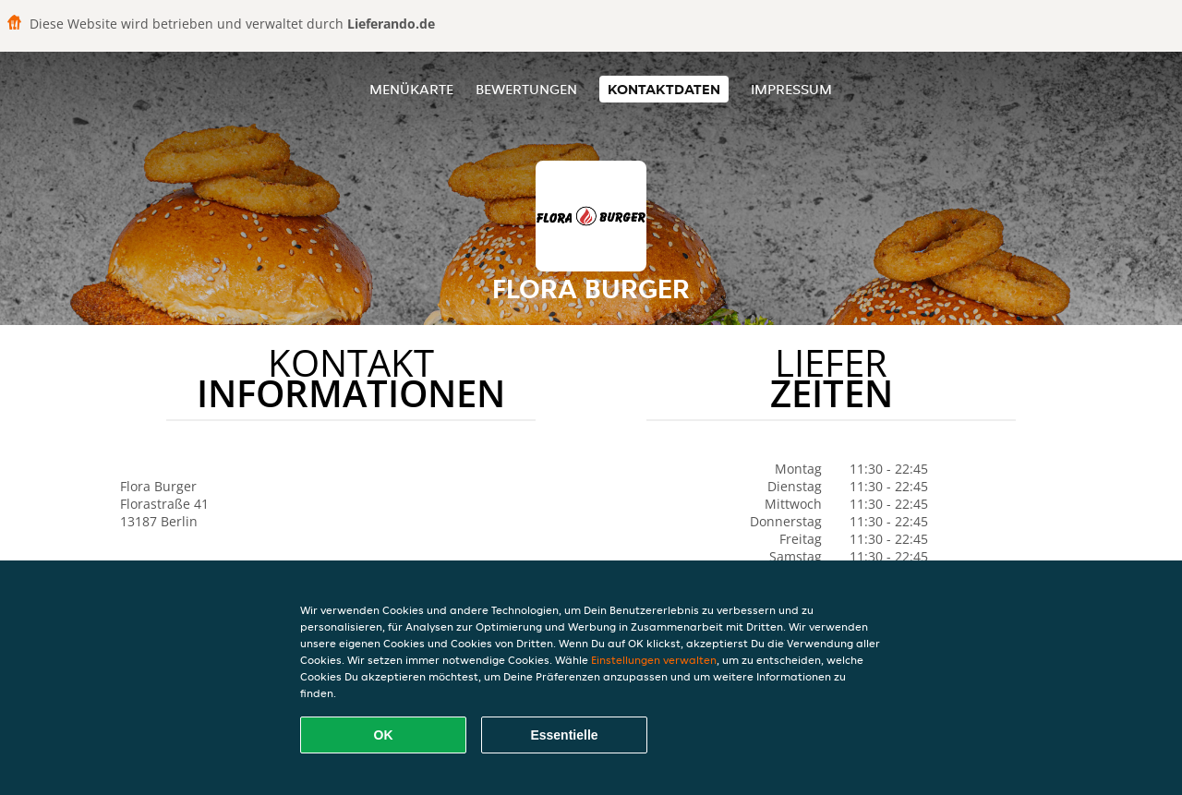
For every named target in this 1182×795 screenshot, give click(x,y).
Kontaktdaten (664, 89)
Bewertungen (526, 89)
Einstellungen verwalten (654, 660)
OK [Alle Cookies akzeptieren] (383, 735)
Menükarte (411, 89)
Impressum (791, 89)
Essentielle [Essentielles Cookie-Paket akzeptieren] (563, 735)
